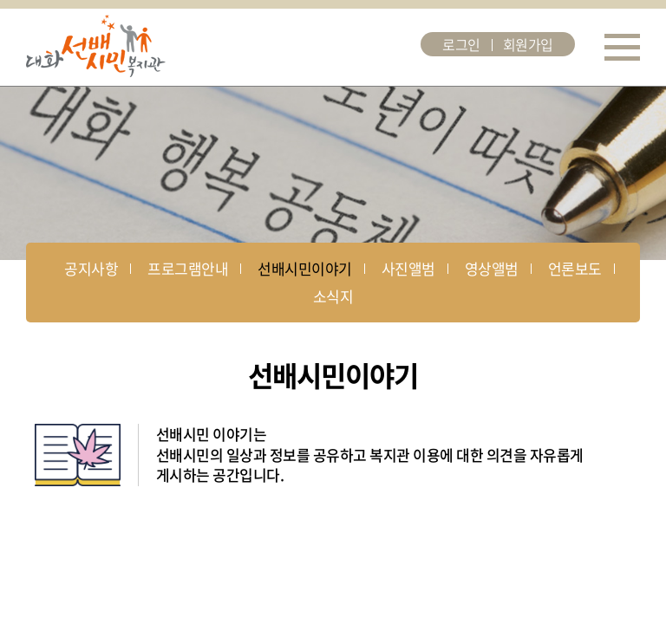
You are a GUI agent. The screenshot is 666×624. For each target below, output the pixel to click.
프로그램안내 (187, 268)
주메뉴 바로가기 (0, 0)
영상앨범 (492, 268)
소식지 (333, 296)
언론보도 (575, 268)
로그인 (461, 44)
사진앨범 (408, 268)
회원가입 (528, 44)
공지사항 (91, 268)
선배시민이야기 (304, 268)
